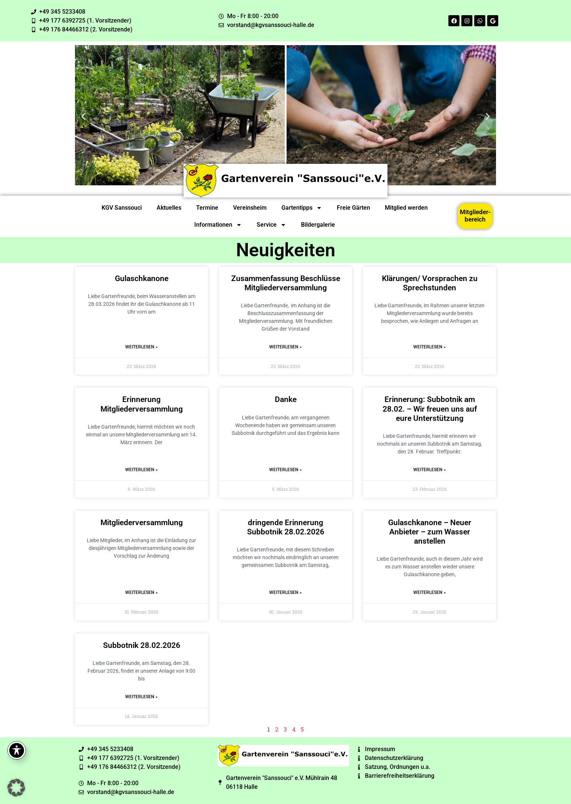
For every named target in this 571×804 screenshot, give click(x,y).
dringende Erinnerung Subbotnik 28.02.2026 (285, 527)
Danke (286, 399)
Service (271, 225)
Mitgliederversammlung (141, 522)
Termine (207, 207)
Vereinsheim (250, 207)
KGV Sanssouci (122, 207)
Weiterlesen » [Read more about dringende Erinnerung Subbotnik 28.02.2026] (285, 592)
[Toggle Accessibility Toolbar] (16, 750)
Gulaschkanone (141, 278)
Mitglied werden (406, 207)
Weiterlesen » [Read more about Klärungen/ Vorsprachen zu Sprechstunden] (429, 346)
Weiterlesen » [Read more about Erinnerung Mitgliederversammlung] (141, 469)
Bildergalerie (318, 224)
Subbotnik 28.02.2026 (141, 645)
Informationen (218, 225)
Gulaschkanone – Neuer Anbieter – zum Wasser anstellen (429, 531)
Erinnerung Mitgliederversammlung (141, 404)
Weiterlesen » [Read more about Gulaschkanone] (141, 346)
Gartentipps (301, 207)
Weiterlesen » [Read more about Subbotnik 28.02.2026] (141, 696)
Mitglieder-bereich (475, 215)
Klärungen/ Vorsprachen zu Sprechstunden (430, 283)
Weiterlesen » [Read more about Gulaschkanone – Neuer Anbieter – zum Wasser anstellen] (429, 592)
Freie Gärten (353, 207)
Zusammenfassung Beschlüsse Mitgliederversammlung (285, 283)
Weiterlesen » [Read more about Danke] (285, 469)
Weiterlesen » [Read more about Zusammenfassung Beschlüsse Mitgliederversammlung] (285, 346)
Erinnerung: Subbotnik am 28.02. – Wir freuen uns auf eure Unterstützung (430, 408)
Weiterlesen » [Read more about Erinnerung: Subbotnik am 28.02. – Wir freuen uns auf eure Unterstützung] (429, 469)
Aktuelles (169, 207)
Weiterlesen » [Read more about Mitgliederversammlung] (141, 592)
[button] (83, 116)
